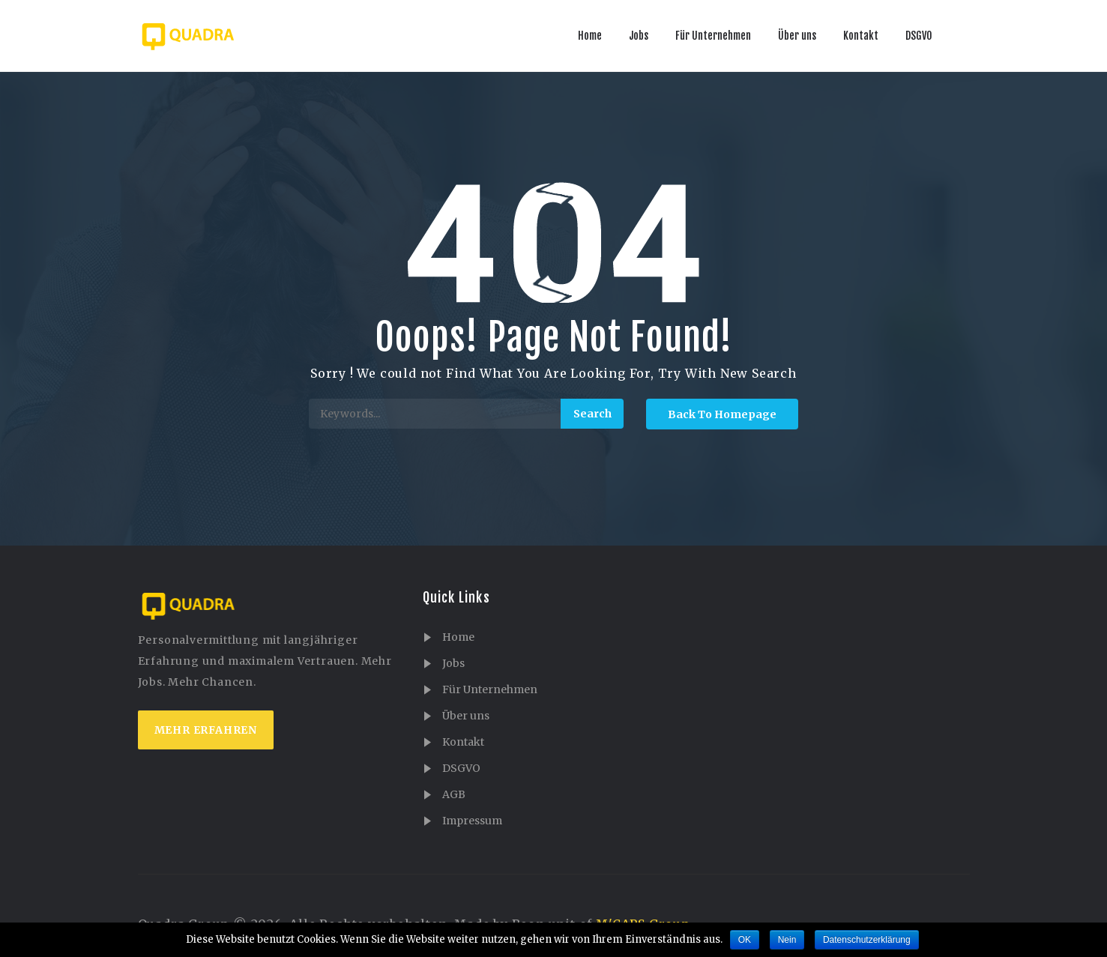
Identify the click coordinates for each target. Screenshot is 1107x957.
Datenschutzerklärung (867, 940)
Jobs (638, 35)
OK (744, 940)
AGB (453, 794)
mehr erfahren (205, 730)
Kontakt (860, 35)
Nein (787, 940)
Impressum (472, 820)
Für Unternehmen (713, 35)
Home (590, 35)
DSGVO (918, 35)
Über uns (797, 35)
